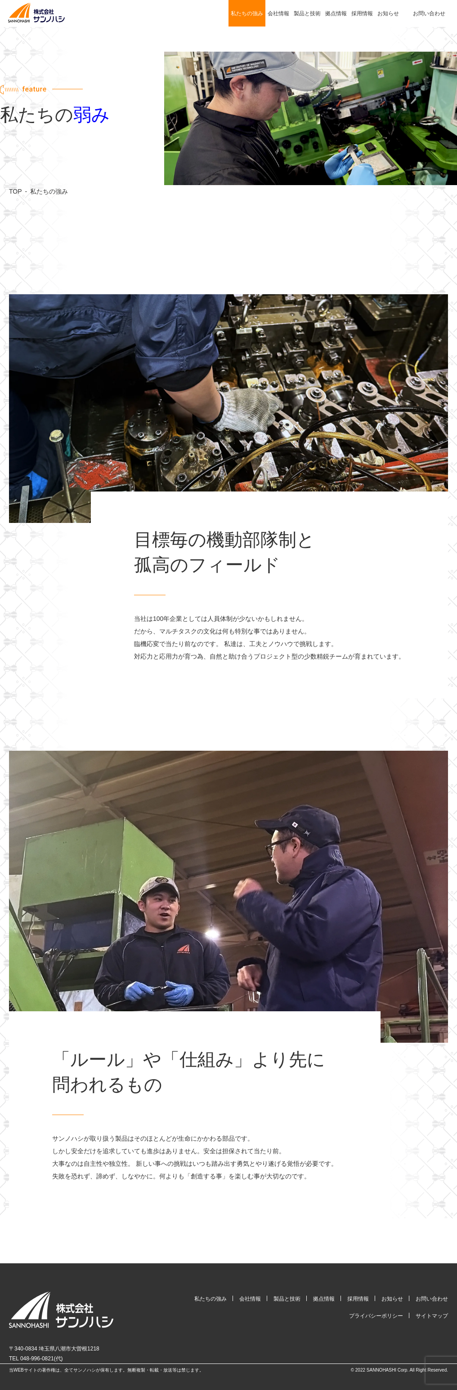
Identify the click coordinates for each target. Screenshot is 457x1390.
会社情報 (278, 13)
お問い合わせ (429, 13)
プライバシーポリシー (376, 1316)
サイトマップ (432, 1316)
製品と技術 (307, 13)
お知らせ (388, 13)
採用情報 (362, 13)
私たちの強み (247, 13)
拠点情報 (336, 13)
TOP (15, 191)
